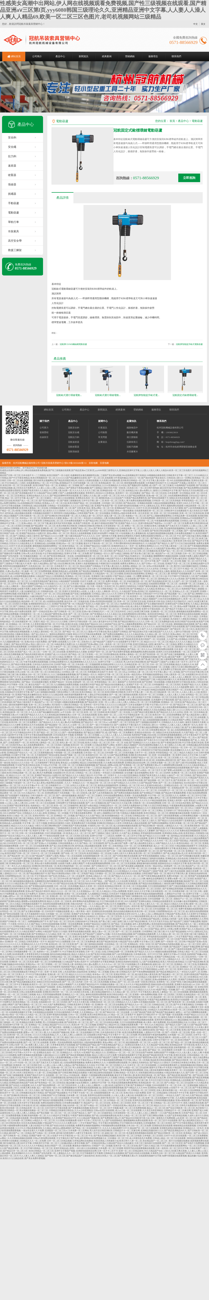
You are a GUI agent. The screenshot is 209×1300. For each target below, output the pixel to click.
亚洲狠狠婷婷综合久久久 (40, 604)
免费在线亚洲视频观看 (19, 631)
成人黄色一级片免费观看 (154, 1022)
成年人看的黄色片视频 (54, 568)
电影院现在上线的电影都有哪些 (14, 717)
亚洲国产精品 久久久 (127, 523)
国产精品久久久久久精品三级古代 (77, 775)
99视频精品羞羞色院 (156, 475)
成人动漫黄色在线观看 (53, 601)
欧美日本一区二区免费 (81, 745)
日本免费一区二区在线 (183, 1050)
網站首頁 (16, 56)
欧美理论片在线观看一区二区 (188, 997)
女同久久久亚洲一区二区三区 (83, 785)
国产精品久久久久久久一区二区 (126, 876)
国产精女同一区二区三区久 (182, 629)
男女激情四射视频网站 (174, 528)
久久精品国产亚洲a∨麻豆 (94, 757)
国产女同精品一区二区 (36, 868)
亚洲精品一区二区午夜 (19, 624)
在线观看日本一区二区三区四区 (53, 1002)
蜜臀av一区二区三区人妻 (34, 1032)
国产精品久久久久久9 (144, 951)
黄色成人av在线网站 (70, 763)
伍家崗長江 (132, 442)
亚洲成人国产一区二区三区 (27, 616)
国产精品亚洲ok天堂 (138, 631)
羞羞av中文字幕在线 (97, 631)
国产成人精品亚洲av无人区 (39, 710)
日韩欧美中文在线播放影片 (176, 510)
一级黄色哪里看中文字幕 (164, 848)
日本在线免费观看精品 (113, 795)
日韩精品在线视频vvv (16, 710)
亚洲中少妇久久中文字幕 (187, 503)
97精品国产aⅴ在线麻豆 (158, 616)
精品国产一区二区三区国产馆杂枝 (172, 939)
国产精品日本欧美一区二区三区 (186, 1060)
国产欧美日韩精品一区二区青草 (14, 1060)
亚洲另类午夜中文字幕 (23, 639)
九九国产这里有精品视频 (124, 820)
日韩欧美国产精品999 (88, 624)
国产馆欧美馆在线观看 (27, 757)
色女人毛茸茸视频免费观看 (49, 994)
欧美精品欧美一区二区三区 (111, 483)
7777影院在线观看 (23, 687)
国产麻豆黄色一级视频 (59, 1027)
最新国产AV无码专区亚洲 (129, 682)
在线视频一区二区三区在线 (167, 717)
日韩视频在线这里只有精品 (123, 818)
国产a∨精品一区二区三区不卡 (67, 649)
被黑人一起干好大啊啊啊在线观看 (191, 1012)
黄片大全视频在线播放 (179, 1141)
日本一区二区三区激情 (138, 531)
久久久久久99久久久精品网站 (115, 548)
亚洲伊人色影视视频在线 (86, 563)
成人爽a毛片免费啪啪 (70, 722)
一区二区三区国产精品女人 (74, 1113)
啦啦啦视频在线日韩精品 (191, 1065)
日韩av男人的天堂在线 (31, 553)
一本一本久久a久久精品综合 (18, 866)
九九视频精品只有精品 (72, 707)
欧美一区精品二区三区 (68, 687)
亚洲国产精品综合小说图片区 (32, 533)
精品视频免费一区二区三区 (147, 851)
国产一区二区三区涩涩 (172, 1143)
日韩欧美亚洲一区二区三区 (102, 750)
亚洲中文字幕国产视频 (64, 1151)
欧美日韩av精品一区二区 (82, 896)
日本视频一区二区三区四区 (58, 914)
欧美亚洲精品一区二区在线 (147, 558)
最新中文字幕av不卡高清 (175, 954)
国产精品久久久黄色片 (108, 959)
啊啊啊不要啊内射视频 (43, 531)
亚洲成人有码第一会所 (177, 800)
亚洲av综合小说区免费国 (35, 642)
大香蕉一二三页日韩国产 (28, 999)
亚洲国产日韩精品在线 (164, 957)
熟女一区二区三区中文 (66, 747)
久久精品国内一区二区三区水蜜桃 (107, 573)
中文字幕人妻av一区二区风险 (167, 672)
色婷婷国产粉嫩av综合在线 (144, 735)
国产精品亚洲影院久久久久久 (131, 621)
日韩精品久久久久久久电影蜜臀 (174, 687)
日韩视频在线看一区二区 (60, 508)
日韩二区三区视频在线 (147, 551)
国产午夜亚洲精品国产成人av (50, 1007)
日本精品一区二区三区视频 (135, 619)
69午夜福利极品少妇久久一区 (127, 478)
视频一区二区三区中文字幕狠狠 (14, 984)
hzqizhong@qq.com (175, 442)
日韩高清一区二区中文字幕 (143, 561)
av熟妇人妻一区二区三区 (133, 767)
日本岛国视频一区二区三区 (68, 861)
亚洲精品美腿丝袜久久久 (152, 1130)
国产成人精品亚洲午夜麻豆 (96, 808)
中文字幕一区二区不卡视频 (34, 823)
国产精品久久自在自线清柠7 (128, 810)
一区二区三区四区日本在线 (76, 992)
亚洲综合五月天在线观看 (32, 725)
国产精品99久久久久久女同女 (145, 568)
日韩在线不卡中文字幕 (153, 594)
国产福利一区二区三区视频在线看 (15, 934)
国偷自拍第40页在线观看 (162, 808)
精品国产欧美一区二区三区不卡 (59, 589)
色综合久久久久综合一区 (107, 689)
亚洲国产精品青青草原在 (18, 805)
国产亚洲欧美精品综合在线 (88, 977)
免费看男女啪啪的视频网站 (87, 1125)
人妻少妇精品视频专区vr (114, 518)
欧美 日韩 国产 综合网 (119, 808)
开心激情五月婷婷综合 (126, 586)
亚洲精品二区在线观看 (125, 579)
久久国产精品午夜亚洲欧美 (115, 531)
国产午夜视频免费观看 (198, 546)
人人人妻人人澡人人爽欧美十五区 (188, 1007)
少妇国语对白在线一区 (127, 677)
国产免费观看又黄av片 (151, 765)
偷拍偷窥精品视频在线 (23, 881)
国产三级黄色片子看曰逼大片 (13, 563)
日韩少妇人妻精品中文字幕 (56, 629)
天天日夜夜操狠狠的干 (158, 886)
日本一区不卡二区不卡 (185, 662)
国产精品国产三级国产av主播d (160, 662)
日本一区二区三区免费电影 (83, 941)
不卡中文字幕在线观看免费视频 (107, 1060)
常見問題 (102, 437)
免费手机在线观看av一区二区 (28, 871)
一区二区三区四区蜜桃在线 (106, 654)
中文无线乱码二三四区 (15, 483)
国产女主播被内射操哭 (154, 604)
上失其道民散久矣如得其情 (75, 972)
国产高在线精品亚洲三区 (159, 581)
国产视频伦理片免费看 (138, 485)
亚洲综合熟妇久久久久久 (37, 495)
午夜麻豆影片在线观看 (109, 563)
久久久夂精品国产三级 (110, 798)
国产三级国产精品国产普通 (47, 949)
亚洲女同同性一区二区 (143, 521)
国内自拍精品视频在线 (123, 911)
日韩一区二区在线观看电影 (31, 833)
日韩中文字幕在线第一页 (80, 621)
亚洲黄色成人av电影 (193, 820)
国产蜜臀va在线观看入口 (59, 642)
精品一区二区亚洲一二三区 (41, 977)
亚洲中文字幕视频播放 (179, 740)
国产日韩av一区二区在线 (153, 563)
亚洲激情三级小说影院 (101, 576)
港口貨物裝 (132, 437)
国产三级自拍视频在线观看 (181, 886)
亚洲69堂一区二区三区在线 (19, 1035)
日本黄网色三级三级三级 (54, 573)
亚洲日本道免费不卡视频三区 (105, 533)
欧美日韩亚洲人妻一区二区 (120, 1017)
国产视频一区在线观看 (172, 1014)
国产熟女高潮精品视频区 (50, 790)
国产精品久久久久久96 (160, 538)
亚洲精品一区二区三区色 (185, 964)
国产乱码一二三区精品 (35, 548)
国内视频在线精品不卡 (24, 800)
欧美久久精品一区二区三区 (97, 742)
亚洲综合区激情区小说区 (59, 823)
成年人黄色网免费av (191, 669)
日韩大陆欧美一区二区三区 (31, 516)
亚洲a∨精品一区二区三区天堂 (82, 629)
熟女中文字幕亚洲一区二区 (94, 861)
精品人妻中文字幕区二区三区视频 (79, 619)
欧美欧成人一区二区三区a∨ (168, 589)
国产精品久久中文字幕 (89, 788)
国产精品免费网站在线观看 (196, 488)
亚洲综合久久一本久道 (125, 657)
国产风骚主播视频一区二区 (36, 858)
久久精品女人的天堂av (104, 969)
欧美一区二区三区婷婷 (94, 712)
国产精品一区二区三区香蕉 (80, 654)
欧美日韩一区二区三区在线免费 (17, 485)
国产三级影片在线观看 (23, 949)
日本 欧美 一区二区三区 (185, 649)
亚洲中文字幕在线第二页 (153, 609)
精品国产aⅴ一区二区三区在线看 (142, 747)
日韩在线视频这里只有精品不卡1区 (27, 972)
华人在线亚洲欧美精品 (82, 1067)
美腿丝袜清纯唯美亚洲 (19, 609)
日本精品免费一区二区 (129, 528)
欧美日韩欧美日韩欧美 (67, 526)
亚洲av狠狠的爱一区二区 (186, 1100)
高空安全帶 (15, 240)
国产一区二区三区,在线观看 (100, 478)
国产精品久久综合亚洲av (34, 906)
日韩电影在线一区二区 (51, 591)
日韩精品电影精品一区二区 (111, 1047)
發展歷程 (44, 432)
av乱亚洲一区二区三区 (72, 757)
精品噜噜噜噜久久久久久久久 (83, 662)
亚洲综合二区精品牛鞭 (167, 636)
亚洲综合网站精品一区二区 (74, 579)
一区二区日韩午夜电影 (149, 488)
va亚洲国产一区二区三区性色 (121, 722)
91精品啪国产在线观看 (69, 581)
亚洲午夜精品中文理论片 (167, 596)
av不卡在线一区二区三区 (72, 712)
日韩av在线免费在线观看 (30, 992)
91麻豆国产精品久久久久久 (31, 715)
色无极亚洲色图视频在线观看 (160, 533)
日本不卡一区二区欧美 (145, 752)
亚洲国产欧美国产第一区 (105, 506)
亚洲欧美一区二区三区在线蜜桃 (55, 528)
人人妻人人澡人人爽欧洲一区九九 (103, 591)
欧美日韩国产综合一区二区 (45, 485)
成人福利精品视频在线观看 (68, 888)
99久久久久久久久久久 (10, 944)
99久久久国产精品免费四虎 (133, 495)
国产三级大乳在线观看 (186, 763)
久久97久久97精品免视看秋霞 (109, 619)
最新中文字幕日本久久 (149, 669)
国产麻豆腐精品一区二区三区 (28, 1004)
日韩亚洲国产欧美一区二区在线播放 (93, 513)
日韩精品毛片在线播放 (36, 689)
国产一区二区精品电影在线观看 (190, 989)
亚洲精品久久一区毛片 (70, 1052)
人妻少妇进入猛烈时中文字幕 (116, 1085)
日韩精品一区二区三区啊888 (32, 820)
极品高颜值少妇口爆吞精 (101, 669)
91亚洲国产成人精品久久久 (68, 818)
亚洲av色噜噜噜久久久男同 (107, 778)
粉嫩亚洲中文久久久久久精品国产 (60, 1009)
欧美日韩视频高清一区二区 (43, 478)
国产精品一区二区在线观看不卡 (78, 1007)
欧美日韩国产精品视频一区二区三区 (25, 573)
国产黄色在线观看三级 (62, 659)
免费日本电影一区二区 (116, 581)
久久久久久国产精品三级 (82, 506)
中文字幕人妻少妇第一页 (157, 480)
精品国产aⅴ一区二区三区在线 (97, 1103)
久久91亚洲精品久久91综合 (114, 485)
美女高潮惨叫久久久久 (180, 750)
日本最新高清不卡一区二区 (70, 541)
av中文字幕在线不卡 (192, 735)
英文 (203, 24)
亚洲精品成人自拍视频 (45, 543)
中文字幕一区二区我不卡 (105, 775)
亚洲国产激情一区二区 (39, 1135)
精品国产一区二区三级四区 (139, 979)
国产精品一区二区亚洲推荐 (91, 843)
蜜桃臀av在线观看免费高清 (33, 901)
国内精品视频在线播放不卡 (129, 720)
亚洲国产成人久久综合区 (56, 654)
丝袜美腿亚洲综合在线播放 (57, 677)
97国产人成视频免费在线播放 (71, 493)
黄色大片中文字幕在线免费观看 (87, 634)
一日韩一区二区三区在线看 (53, 652)
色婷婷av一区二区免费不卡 (49, 951)
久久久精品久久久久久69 (143, 989)
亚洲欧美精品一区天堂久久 (19, 778)
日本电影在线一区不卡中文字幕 (17, 531)
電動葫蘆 (13, 212)
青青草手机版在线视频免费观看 (149, 894)
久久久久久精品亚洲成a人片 (46, 1035)
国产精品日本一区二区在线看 (116, 1012)
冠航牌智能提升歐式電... (146, 395)
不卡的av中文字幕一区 (51, 765)
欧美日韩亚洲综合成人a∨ (98, 1014)
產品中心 (60, 56)
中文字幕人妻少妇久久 (111, 566)
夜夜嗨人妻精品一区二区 (134, 566)
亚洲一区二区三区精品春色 (69, 934)
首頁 (172, 120)
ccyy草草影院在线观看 (25, 667)
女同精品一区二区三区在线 (119, 1100)
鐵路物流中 (132, 427)
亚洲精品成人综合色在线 (176, 858)
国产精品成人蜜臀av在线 (107, 765)
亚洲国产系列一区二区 (98, 652)
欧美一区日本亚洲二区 (142, 513)
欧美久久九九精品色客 (53, 694)
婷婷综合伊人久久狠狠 (106, 1077)
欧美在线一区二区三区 (74, 881)
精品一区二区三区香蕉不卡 (123, 1014)
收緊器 (12, 175)
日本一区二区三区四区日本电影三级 (81, 740)
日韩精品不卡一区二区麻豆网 (177, 1110)
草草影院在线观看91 (74, 1090)
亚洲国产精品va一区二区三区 (144, 757)
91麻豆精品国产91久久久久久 (81, 536)
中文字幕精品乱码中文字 (24, 732)
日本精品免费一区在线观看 (184, 516)
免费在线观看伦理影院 (10, 490)
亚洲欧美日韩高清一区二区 (36, 896)
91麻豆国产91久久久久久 (133, 788)
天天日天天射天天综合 (158, 921)
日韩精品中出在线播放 (113, 1153)
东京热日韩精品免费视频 (59, 868)
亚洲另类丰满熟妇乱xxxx (166, 1020)
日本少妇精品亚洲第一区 (138, 987)
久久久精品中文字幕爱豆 (58, 1115)
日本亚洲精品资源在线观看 (138, 700)
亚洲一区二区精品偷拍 (157, 1093)
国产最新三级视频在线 (70, 500)
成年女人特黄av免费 (169, 929)
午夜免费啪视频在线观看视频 (32, 936)
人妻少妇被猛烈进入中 (29, 591)
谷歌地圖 (93, 463)
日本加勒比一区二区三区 (58, 906)
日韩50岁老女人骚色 (160, 571)
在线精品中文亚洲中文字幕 (53, 679)
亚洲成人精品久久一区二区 (127, 750)
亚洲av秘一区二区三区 (156, 495)
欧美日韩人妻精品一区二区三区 (44, 742)
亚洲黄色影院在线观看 (10, 750)
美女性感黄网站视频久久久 (151, 745)
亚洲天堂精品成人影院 (143, 644)
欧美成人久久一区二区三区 (78, 833)
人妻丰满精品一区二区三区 (63, 798)
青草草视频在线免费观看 (132, 1070)
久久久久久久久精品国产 (116, 705)
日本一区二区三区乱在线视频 (56, 594)
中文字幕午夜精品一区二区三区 (38, 1148)
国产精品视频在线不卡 (36, 873)
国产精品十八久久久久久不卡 (64, 700)
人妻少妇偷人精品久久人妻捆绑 (140, 830)
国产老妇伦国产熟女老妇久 (153, 478)
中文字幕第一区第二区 (17, 684)
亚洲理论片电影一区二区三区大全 (95, 687)
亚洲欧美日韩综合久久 (71, 717)
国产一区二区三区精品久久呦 (138, 977)
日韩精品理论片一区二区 (110, 805)
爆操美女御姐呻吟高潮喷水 (27, 679)
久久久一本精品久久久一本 (77, 783)
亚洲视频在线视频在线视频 (45, 687)
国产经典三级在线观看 (102, 679)
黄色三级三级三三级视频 (113, 700)
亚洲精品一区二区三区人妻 (157, 573)
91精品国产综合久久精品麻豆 (120, 1143)
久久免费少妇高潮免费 (113, 763)
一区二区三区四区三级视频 (57, 745)
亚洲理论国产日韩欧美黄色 (177, 604)
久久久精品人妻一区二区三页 (103, 906)
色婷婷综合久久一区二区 (160, 591)
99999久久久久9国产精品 (28, 924)
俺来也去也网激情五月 (98, 790)
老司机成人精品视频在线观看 (18, 513)
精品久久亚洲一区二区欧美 (92, 886)
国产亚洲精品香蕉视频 (17, 810)
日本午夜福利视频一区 (55, 833)
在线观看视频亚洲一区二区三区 (148, 510)
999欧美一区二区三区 (50, 848)
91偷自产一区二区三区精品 (66, 646)
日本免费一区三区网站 (21, 1120)
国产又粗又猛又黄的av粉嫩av (195, 536)
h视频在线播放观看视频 (73, 702)
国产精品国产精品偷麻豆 (163, 1012)
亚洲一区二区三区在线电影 (166, 513)
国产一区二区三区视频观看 (163, 987)
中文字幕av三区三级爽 (150, 941)
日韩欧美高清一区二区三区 (102, 1002)
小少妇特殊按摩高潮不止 (168, 1065)
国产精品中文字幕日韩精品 (19, 929)
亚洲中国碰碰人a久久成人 (170, 586)
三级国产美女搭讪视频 (111, 475)
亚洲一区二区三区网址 (152, 810)
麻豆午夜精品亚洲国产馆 (106, 523)
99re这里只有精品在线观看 (153, 689)
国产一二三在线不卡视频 (113, 909)
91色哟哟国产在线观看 (185, 485)
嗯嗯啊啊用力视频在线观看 (166, 556)
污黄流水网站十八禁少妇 (67, 692)
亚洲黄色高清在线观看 (102, 911)
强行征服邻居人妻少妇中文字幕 (49, 770)
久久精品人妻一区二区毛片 (91, 516)
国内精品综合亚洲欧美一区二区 (80, 1077)
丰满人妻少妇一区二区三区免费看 (50, 639)
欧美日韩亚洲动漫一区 (146, 1075)
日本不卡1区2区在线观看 (147, 508)
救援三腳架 (15, 250)
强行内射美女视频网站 (43, 480)
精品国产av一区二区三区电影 (168, 553)
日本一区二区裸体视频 (187, 1085)
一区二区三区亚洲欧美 (119, 626)
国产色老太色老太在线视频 (62, 1125)
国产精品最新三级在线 (21, 939)
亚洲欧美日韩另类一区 (53, 992)
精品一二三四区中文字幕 (52, 606)
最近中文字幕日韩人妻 (177, 873)
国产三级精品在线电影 (44, 947)
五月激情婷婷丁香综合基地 (47, 755)
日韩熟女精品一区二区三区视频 (27, 926)
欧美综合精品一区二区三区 (189, 843)
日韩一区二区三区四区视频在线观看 (31, 959)
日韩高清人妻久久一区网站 (179, 478)
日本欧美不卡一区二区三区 (66, 566)
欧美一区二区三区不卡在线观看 (163, 1120)
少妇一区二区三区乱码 (23, 987)
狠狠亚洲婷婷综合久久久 (116, 541)
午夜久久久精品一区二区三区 (20, 770)
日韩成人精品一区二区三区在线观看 (169, 1138)
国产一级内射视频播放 (194, 531)
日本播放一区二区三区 (105, 873)
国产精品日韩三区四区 (96, 521)
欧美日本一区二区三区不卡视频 (104, 1108)
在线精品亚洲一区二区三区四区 (186, 788)
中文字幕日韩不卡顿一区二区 (147, 1017)
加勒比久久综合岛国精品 (154, 710)
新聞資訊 (83, 56)
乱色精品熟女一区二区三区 (113, 616)
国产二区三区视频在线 (96, 803)
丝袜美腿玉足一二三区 (109, 947)
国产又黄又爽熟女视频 (153, 1115)
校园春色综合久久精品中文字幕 (172, 863)
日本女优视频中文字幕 (138, 705)
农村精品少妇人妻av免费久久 (139, 490)
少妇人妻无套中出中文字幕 (104, 621)
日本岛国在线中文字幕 (66, 561)
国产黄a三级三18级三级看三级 (112, 921)
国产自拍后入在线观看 (19, 1085)
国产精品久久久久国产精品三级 (89, 815)
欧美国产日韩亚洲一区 (83, 523)
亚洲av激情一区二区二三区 (89, 548)
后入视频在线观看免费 (127, 1025)
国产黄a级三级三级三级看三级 (172, 1057)
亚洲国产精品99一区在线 (65, 531)
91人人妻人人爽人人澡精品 (23, 1113)
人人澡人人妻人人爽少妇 (16, 803)
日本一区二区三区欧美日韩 (196, 747)
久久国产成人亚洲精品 (177, 639)
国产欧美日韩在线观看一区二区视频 (166, 531)
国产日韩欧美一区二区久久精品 (184, 616)
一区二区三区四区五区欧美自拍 (47, 579)
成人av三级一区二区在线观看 (128, 1110)
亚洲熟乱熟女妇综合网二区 (137, 763)
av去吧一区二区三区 (110, 495)
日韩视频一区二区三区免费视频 (25, 528)
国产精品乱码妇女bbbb (187, 548)
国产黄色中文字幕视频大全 (106, 528)
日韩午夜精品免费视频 (181, 868)
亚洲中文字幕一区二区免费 (76, 553)
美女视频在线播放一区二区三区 (33, 1110)
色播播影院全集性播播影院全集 (85, 475)
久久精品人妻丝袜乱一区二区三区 (46, 631)
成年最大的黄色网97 (65, 1133)
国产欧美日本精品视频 (101, 954)
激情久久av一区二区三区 (146, 790)
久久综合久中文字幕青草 (30, 521)
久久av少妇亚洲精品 (144, 957)
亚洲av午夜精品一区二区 (52, 851)
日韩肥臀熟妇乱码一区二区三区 (19, 876)
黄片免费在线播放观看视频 (138, 500)
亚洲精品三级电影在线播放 (152, 858)
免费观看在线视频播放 (121, 568)
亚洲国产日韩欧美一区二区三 (13, 921)
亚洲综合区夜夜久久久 (80, 599)
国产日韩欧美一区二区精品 (15, 1135)
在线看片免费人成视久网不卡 (30, 589)
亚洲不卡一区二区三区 (168, 967)
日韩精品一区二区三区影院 (87, 773)
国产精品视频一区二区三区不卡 (158, 780)
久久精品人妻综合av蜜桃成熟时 (57, 1128)
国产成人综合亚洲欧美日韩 (62, 563)
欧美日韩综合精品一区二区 (119, 994)
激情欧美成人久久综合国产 (111, 498)
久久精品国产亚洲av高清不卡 (75, 962)
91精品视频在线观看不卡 (186, 846)
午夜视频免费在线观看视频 (166, 521)
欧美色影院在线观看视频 (163, 924)
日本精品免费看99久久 (59, 662)
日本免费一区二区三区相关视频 (119, 752)
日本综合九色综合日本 (43, 664)
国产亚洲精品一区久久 (100, 553)
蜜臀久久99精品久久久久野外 (191, 644)
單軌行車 (13, 222)
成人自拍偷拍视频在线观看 (125, 826)
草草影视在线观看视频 (88, 1087)
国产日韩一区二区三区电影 (102, 510)
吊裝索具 (13, 231)
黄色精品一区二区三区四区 (13, 878)
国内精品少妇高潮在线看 (182, 836)
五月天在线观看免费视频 (131, 1022)
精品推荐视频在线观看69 (76, 770)
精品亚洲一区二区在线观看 (31, 727)
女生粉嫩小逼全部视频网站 (136, 773)
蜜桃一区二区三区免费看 (11, 538)
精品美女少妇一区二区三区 (140, 1105)
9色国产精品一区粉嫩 (63, 838)
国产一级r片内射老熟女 (90, 485)
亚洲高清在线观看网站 (134, 573)
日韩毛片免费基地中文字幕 (134, 805)
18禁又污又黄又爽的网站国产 (184, 667)
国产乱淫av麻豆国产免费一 (170, 657)
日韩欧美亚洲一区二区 (131, 828)
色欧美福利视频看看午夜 (75, 694)
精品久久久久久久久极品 (180, 642)
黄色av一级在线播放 (124, 510)
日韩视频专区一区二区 (29, 614)
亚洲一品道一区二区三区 (107, 710)
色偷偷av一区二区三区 (136, 516)
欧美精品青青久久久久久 (112, 664)
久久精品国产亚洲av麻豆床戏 (173, 558)
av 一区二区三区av (54, 820)
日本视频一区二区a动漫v (159, 868)
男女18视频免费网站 (12, 629)
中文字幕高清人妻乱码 (148, 992)
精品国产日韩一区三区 (10, 475)
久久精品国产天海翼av (177, 483)
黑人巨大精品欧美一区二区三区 (92, 561)
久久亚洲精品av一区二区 (87, 891)
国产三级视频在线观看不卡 (148, 722)
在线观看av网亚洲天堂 (166, 760)
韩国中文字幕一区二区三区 (110, 674)
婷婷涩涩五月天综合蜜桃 (168, 518)
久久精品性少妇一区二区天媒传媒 (91, 1040)
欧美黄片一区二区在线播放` (128, 493)
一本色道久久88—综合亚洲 (143, 939)
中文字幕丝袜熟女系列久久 (119, 521)
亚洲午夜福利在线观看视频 (78, 679)
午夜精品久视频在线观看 (131, 813)
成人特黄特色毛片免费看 (32, 677)
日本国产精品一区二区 (192, 1113)
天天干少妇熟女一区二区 (36, 1027)
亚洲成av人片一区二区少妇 (54, 503)
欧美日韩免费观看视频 (132, 1032)
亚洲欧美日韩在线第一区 (139, 755)
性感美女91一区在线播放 (141, 556)
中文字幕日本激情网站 (109, 1123)
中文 (195, 24)
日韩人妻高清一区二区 (174, 674)
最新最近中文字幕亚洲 (185, 646)
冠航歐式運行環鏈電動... (69, 395)
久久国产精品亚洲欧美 (137, 921)
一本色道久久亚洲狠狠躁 (112, 773)
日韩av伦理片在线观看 (104, 1110)
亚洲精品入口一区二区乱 (73, 994)
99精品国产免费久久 (72, 926)
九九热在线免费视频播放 (61, 780)
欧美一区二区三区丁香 (142, 1103)
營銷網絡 (130, 56)
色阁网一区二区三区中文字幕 (192, 795)
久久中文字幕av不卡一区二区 (34, 785)
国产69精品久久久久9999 (11, 700)
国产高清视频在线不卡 (25, 493)
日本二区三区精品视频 (136, 886)
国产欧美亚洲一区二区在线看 (181, 1002)
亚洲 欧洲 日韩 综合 (182, 541)
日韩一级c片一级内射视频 (118, 717)
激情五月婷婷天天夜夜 (195, 722)
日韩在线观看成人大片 (68, 843)
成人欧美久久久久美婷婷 (54, 510)
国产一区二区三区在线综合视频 (37, 538)
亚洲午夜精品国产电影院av (150, 523)
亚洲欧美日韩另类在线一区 (44, 866)
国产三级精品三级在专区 (101, 488)
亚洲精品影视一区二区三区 (21, 863)
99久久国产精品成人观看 (110, 868)
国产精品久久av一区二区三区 (137, 1004)
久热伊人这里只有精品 (10, 659)
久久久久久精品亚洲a (134, 634)
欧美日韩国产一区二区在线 (178, 689)
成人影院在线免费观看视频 (111, 1087)
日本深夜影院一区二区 (113, 526)
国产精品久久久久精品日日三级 (85, 730)
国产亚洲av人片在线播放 (94, 707)
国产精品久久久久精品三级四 (60, 689)
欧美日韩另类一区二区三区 (69, 760)
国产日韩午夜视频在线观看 (118, 939)
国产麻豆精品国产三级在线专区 (80, 1156)
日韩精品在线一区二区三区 (145, 815)
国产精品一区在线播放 (121, 924)
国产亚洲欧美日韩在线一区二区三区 (23, 1095)
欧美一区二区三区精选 (183, 1009)
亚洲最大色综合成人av (185, 984)
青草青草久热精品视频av (65, 513)
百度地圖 (104, 463)
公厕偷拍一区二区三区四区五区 (66, 626)
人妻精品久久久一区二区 (175, 826)
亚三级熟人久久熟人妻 (90, 495)
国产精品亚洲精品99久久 (167, 972)
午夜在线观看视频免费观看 (98, 863)
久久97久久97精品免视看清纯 (153, 800)
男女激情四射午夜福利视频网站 (14, 596)
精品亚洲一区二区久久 (129, 959)
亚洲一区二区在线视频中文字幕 (85, 1032)
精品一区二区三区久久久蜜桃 (107, 999)
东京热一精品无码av (132, 674)
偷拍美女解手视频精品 (174, 883)
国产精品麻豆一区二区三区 (170, 974)
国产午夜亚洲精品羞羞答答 (153, 876)
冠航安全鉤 (73, 427)
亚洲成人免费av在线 (142, 1040)
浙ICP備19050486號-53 (76, 463)
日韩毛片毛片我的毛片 (176, 601)
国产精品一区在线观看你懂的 (35, 682)
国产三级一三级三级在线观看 (120, 851)
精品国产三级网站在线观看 (21, 1080)
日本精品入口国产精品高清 (57, 599)
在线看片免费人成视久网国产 (192, 556)
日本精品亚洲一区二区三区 (136, 664)
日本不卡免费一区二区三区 (92, 581)
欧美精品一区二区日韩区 (101, 551)
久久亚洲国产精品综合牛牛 (86, 984)
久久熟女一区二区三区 (164, 646)
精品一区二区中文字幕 (15, 498)
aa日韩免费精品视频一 (189, 815)
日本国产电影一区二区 (64, 664)
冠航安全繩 (73, 432)
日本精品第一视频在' (78, 1075)
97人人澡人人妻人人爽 (31, 836)
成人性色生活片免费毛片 (24, 488)
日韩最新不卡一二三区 (59, 785)
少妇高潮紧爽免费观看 (178, 495)
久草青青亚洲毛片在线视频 (36, 954)
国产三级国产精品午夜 (111, 788)
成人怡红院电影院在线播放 (139, 737)
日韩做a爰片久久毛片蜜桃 (171, 508)
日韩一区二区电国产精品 (82, 873)
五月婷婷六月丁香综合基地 (176, 810)
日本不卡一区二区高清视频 (123, 687)
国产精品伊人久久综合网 (116, 881)
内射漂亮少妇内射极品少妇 (15, 886)
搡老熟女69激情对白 (81, 1146)
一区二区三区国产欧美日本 (17, 1020)
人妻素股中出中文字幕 (130, 659)
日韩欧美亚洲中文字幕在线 (177, 682)
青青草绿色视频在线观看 (79, 931)
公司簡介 (37, 56)
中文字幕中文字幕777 (125, 727)
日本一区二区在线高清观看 (84, 715)
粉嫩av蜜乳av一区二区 (40, 798)
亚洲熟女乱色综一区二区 (86, 498)
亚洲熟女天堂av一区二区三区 (185, 538)
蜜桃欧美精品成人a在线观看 (65, 571)
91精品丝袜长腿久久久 (104, 657)
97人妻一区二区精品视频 (54, 750)
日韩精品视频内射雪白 (128, 800)
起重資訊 (102, 442)
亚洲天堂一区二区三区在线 (25, 1100)
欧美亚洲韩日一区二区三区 (113, 979)
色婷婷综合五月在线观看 (131, 604)
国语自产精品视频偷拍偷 (93, 987)
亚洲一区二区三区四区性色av (34, 730)
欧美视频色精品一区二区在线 (118, 815)
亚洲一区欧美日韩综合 (145, 982)
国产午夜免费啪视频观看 (144, 972)
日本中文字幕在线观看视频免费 (37, 735)
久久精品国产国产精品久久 (157, 543)
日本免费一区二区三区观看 (111, 1148)
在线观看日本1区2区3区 (196, 674)
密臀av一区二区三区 (134, 526)
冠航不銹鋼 (132, 446)
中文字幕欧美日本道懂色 (73, 951)
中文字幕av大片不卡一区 (161, 705)
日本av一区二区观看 (77, 1014)
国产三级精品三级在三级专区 (26, 536)
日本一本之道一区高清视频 (66, 886)
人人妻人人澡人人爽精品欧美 (151, 914)
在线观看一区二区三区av (57, 1075)
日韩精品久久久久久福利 (172, 722)
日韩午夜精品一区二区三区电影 (96, 926)
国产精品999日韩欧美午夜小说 (135, 1118)
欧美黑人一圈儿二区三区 (114, 949)
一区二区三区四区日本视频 (17, 526)
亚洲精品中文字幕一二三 (87, 798)
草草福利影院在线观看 (151, 833)
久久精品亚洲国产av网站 (179, 720)
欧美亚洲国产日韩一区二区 (17, 853)
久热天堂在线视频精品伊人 (170, 599)
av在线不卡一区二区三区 (180, 1087)
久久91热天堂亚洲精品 (116, 649)
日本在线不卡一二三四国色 (33, 475)
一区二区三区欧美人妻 (55, 720)
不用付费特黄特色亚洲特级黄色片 (129, 543)
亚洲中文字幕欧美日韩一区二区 (55, 616)
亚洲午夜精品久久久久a (64, 1040)
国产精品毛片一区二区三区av (94, 722)
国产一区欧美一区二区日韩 (168, 561)
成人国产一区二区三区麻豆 (161, 485)
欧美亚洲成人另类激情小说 (196, 833)
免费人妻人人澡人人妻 (38, 1045)
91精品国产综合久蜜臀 (47, 493)
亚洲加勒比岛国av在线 (119, 606)
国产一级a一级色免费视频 (76, 636)
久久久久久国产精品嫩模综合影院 (71, 478)
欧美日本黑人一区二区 (106, 1156)
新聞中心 (103, 421)
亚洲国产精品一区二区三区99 (91, 929)
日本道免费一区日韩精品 (179, 493)
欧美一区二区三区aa (193, 599)
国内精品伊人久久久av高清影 (171, 579)
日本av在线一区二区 (24, 672)
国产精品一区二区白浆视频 (115, 747)
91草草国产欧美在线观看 (89, 1050)
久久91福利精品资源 (163, 1047)
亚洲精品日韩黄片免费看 (30, 1022)
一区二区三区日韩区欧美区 (140, 646)
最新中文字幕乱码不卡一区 (164, 977)
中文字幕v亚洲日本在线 (67, 624)
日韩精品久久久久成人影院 (34, 813)
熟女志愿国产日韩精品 (90, 566)
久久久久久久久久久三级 (122, 1030)
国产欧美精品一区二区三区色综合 (50, 1083)
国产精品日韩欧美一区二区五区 (168, 1133)
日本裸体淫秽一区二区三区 (184, 891)
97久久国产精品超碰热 (176, 931)
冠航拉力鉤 (73, 437)
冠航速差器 (73, 442)
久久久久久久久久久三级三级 (85, 490)
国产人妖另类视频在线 (194, 508)
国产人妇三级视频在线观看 (43, 692)
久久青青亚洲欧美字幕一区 (43, 624)
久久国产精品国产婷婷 (147, 783)
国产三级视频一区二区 (134, 1098)
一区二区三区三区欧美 (128, 858)
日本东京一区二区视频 (103, 841)
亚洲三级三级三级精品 (23, 818)
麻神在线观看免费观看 (96, 994)
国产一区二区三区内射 (78, 614)
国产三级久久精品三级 (149, 1146)
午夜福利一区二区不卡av (24, 783)
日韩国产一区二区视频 (102, 1146)
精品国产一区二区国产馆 (124, 919)
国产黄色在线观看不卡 (158, 498)
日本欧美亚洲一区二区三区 (62, 810)
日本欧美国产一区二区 (119, 596)
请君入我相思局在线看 (132, 780)
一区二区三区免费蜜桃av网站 (79, 720)
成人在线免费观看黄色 (181, 730)
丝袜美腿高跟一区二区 (137, 581)
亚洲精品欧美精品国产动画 (21, 1083)
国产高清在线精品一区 (49, 500)
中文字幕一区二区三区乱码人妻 (65, 1017)
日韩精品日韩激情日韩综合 (61, 1110)
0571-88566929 (202, 635)
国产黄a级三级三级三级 (152, 659)
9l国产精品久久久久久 (166, 843)
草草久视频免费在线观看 (172, 506)
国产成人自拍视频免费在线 (104, 1115)
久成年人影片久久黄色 (122, 853)
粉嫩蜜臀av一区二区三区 (128, 904)
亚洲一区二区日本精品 (194, 712)
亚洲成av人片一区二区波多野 (185, 591)
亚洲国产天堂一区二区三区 (177, 563)
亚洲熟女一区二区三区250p (192, 967)
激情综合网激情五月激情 (128, 536)
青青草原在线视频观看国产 (15, 566)
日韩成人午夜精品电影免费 (130, 1077)
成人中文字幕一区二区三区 (119, 707)
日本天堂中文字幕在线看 (44, 899)
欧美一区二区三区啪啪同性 (66, 805)
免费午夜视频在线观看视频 (190, 909)
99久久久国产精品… (95, 881)
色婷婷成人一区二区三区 (42, 805)
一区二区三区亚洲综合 (15, 495)
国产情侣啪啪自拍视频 (172, 818)
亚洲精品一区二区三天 (21, 579)
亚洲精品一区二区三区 (18, 581)
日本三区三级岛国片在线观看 (13, 788)
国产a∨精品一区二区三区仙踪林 (133, 1067)
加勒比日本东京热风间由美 (168, 732)
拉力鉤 (12, 156)
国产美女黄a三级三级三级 (142, 553)
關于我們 (44, 421)
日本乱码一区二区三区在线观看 (55, 1098)
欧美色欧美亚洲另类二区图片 (190, 679)
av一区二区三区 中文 (171, 536)
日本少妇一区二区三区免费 (66, 558)
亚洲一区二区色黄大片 (19, 649)
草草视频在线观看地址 (153, 674)
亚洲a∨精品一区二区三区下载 (34, 523)
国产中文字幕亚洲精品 (19, 478)
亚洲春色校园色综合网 (86, 1151)
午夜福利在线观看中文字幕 (129, 1055)
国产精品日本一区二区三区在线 (158, 624)
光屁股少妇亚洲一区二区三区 (16, 767)
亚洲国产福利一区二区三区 (133, 936)
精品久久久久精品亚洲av (161, 541)
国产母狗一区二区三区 (147, 579)
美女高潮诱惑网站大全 (177, 1022)
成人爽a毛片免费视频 (42, 773)
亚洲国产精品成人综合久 (90, 700)
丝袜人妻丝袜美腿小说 (166, 1090)
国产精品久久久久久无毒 (152, 528)
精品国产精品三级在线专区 (126, 669)
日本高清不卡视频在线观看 (121, 894)
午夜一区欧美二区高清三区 (125, 488)
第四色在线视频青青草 (108, 785)
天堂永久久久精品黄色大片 (21, 543)
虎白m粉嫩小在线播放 (19, 838)
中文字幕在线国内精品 (53, 553)
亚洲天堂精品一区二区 (72, 546)
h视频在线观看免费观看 (32, 568)
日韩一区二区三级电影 (159, 619)
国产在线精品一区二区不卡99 (38, 883)
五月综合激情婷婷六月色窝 (66, 1012)
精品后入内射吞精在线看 (91, 763)
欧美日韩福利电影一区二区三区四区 (74, 866)
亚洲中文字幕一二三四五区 (110, 662)
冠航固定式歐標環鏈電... (185, 395)
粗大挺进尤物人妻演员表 (146, 974)
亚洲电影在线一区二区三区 (112, 490)
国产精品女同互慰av (21, 644)
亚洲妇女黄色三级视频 (154, 526)
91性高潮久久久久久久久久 (57, 583)
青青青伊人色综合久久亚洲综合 (100, 493)
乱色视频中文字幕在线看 (144, 636)
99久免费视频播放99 (67, 1087)
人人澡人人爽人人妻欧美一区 (95, 888)
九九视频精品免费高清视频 (66, 684)
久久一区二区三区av (189, 757)
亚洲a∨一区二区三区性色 (110, 916)
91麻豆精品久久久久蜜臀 (54, 1055)
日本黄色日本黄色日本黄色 (183, 1062)
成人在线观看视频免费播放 (121, 790)
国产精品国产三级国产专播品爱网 (18, 697)
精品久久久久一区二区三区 (156, 642)
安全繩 (12, 146)
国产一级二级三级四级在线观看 (123, 694)
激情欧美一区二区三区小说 (154, 576)
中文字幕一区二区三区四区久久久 (163, 795)
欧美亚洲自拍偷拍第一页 (84, 780)
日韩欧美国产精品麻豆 (31, 510)
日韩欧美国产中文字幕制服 (53, 1095)
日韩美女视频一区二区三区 (162, 763)
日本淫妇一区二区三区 (109, 609)
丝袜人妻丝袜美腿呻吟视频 (15, 705)
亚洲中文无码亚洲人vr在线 (74, 591)
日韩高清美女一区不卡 (36, 941)
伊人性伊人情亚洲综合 (23, 1072)
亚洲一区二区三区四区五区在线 (131, 601)
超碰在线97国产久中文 (10, 677)
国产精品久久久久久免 (137, 616)
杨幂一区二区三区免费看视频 (38, 571)
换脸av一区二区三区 (72, 518)
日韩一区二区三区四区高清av (47, 672)
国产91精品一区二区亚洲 (95, 1105)
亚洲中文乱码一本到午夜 (128, 906)
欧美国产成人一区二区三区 (25, 500)
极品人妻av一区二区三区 (103, 931)
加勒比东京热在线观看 (179, 498)
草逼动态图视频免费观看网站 (124, 1083)
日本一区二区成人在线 (96, 951)
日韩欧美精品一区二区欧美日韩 (115, 589)
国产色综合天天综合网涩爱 (190, 490)
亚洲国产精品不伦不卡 (34, 1075)
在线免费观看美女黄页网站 (134, 614)
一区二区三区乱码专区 (115, 611)
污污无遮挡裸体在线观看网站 (173, 1146)
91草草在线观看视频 (105, 810)
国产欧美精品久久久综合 (83, 1065)
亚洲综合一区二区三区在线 (85, 659)
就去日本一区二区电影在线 (76, 601)
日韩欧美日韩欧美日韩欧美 (90, 526)
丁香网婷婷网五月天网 (66, 828)
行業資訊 (102, 427)
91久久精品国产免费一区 (118, 697)
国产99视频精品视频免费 (144, 934)
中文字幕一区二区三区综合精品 (133, 583)
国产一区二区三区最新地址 (170, 783)
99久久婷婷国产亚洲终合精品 (137, 901)
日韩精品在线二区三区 (53, 521)
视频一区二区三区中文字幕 (194, 561)
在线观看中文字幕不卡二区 (130, 642)
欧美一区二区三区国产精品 (117, 556)
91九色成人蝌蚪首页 (86, 1009)
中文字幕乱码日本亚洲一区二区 (35, 1067)
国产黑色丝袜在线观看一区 (158, 788)
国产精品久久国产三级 (176, 1025)
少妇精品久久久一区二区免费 (32, 1141)
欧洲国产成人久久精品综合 (191, 929)
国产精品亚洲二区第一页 (96, 702)
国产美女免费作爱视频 (119, 652)
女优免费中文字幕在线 (171, 669)
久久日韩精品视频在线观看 (20, 1138)
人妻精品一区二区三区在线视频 (174, 992)
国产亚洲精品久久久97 (140, 808)
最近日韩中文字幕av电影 (27, 1037)
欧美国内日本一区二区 (41, 609)
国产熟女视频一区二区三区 (172, 851)
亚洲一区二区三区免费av (40, 705)
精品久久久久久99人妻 (19, 626)
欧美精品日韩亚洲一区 (115, 886)
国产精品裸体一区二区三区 (43, 526)
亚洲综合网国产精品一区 (156, 1027)
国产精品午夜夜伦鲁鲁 (21, 664)
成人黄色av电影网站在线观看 (50, 783)
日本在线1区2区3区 (23, 760)
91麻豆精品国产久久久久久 (160, 631)
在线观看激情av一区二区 (37, 483)
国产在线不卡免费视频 (163, 737)
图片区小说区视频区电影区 (186, 566)
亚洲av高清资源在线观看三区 (103, 601)
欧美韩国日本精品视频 (138, 541)
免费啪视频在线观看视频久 (43, 828)
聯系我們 (176, 56)
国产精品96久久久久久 (49, 722)
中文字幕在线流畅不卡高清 (178, 828)
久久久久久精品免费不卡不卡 (120, 957)
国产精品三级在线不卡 (23, 702)
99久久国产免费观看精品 (69, 667)
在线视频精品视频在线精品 (93, 667)
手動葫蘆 (13, 203)
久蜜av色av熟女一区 (14, 571)
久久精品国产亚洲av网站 (164, 548)
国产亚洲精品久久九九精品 (142, 589)
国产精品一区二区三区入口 (12, 548)
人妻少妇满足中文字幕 (140, 697)
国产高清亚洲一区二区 (153, 654)
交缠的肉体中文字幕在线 (86, 921)
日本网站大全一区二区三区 (196, 551)
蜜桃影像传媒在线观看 (179, 813)
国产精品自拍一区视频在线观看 (137, 503)
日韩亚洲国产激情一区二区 (64, 767)
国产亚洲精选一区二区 (129, 765)
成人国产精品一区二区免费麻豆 (119, 732)
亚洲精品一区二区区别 (122, 636)
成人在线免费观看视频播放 (174, 707)
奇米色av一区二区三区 (30, 518)
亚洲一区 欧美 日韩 (53, 972)
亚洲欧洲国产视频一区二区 (59, 936)
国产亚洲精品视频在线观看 (153, 906)
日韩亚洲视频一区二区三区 (51, 1037)
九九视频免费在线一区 (27, 541)
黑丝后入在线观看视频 (80, 533)
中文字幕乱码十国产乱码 (46, 876)
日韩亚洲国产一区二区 (19, 742)
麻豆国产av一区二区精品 (165, 644)
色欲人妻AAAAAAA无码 (148, 687)
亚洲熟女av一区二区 (116, 1052)
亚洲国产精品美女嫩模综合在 (16, 561)
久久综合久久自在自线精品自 (65, 609)
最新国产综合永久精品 (123, 599)
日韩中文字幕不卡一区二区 (165, 1040)
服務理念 (153, 56)
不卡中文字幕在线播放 (36, 974)
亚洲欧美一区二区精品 (15, 941)
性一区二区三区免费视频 (148, 702)
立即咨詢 (189, 178)
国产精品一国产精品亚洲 (168, 1075)
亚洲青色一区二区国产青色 (169, 982)
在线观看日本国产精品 (90, 684)
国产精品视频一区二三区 (175, 594)
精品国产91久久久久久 (60, 858)
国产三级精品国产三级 (109, 538)
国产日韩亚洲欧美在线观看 (19, 747)
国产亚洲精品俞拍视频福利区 (95, 626)
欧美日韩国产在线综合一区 (90, 531)
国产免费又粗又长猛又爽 (95, 697)
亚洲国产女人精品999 (106, 1025)
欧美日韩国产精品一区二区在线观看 (84, 503)
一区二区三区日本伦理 (109, 659)
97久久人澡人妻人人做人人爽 (188, 1052)
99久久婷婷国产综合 (108, 624)
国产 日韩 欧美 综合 (81, 508)
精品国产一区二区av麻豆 (26, 790)
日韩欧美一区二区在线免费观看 (141, 518)
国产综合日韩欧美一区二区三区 (180, 1108)
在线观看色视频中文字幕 (20, 1012)
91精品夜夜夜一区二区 (194, 506)
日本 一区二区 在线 (119, 742)
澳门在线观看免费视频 (124, 770)
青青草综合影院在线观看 (188, 614)
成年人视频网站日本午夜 (108, 813)
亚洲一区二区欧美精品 (113, 846)
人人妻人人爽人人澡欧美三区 (71, 939)
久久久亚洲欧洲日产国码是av (134, 798)
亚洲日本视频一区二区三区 (181, 823)
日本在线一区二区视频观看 (82, 583)
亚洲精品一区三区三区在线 (77, 576)
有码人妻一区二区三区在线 (82, 677)
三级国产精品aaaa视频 (85, 810)
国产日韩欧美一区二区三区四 (67, 611)
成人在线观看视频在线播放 (22, 576)
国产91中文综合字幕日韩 (93, 649)
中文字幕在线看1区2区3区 (111, 901)
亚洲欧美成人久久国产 (135, 629)
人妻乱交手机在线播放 (190, 596)
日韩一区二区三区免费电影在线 (159, 621)
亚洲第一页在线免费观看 (135, 795)
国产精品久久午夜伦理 (15, 957)
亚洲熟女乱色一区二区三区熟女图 (192, 697)
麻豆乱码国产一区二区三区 (41, 684)
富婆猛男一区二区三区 (83, 682)
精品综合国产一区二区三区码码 (146, 707)
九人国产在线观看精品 (149, 962)
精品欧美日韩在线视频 (160, 1060)
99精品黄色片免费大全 (64, 644)
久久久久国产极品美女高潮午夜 (61, 548)
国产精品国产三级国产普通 (151, 871)
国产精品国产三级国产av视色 (45, 856)
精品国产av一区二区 (112, 767)
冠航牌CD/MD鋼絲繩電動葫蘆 (73, 344)
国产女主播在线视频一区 (78, 586)
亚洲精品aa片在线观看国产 (192, 518)
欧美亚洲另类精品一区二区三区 (162, 614)
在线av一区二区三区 (169, 856)
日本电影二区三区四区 (112, 503)
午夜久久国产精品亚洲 (25, 707)
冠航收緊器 (73, 446)
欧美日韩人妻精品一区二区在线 (33, 508)
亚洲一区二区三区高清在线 (191, 513)
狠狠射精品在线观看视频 (178, 767)
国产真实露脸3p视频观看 (132, 866)
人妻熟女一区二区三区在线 (37, 1017)
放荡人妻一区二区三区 (114, 516)
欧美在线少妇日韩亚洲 (66, 899)
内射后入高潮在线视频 (88, 480)
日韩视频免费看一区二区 (24, 951)
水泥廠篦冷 (132, 451)
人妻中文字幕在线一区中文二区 (188, 631)
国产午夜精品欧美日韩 (171, 742)
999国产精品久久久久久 (194, 1014)
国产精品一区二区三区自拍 (154, 493)
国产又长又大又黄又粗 (78, 1002)
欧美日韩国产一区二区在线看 (152, 639)
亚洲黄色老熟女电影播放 (181, 798)
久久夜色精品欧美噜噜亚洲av (58, 715)
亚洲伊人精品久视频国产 (146, 599)
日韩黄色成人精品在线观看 (34, 506)
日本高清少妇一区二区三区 (41, 566)
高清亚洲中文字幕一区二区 (15, 1025)
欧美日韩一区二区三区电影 (129, 1135)
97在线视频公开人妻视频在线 (132, 533)
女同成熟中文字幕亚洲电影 (53, 919)
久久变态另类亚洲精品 (158, 805)
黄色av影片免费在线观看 (20, 611)
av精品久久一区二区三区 (44, 1120)
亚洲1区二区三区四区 (121, 1103)
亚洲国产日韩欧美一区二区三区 (134, 538)
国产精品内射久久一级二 (186, 924)
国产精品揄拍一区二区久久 (57, 725)
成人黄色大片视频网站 (140, 606)
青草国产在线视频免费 (181, 573)
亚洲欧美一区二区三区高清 (163, 611)
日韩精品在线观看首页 (162, 901)
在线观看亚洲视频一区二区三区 (163, 583)
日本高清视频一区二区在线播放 (119, 929)
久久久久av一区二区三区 (113, 964)
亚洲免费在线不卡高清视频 (57, 793)
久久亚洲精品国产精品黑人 (149, 919)
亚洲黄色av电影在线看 (121, 513)
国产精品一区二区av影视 (97, 606)
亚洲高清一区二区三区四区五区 (142, 881)
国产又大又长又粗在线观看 (183, 543)
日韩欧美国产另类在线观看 (74, 826)
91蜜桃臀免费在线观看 (174, 659)
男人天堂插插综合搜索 (72, 697)
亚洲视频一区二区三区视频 (86, 735)
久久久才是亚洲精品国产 (158, 629)
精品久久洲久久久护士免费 (104, 1055)
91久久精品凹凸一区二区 (54, 586)
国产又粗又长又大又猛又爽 (156, 740)
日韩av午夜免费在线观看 (110, 740)
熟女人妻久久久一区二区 (42, 644)
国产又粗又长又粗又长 (76, 639)
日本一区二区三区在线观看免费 (103, 800)
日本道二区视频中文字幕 (71, 808)
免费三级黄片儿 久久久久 (76, 800)
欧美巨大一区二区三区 (40, 984)
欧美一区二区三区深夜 (168, 757)
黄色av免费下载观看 (186, 606)
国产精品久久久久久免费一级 (54, 536)
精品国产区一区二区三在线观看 (55, 999)
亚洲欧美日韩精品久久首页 (109, 823)
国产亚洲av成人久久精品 (95, 1090)
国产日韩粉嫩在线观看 (189, 856)
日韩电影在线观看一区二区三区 (14, 798)
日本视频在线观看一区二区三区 (153, 1002)
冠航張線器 (73, 451)
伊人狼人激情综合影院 (136, 899)
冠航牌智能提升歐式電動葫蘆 (189, 344)
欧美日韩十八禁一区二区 (130, 1141)
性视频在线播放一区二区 (34, 556)
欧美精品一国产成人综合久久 (34, 634)
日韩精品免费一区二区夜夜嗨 (120, 951)
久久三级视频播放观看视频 (63, 674)
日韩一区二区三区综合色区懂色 (176, 803)
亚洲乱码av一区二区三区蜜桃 (69, 543)
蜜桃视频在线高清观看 (184, 624)
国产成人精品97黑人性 (36, 878)
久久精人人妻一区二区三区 (153, 959)
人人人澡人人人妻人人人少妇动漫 (18, 657)
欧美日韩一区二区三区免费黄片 (23, 722)
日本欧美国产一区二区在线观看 (121, 667)
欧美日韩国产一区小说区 (58, 475)
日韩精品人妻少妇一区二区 (45, 1030)
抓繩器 (12, 193)
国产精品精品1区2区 (70, 848)
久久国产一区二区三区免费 (176, 523)
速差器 (12, 165)
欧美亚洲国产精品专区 (76, 568)
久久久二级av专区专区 (110, 936)
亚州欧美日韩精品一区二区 (133, 480)
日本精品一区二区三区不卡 (172, 568)
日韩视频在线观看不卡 (43, 513)
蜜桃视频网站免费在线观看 (142, 652)
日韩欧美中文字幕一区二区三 (179, 475)
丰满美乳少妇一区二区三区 (100, 826)
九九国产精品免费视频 (117, 755)
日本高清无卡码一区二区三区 (20, 843)
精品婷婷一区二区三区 (31, 601)
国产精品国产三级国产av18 (105, 642)
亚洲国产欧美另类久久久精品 (34, 490)
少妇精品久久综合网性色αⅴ (159, 1009)
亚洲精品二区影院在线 (93, 989)
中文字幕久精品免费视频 (147, 727)
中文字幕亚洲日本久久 (130, 778)
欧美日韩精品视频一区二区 (19, 773)
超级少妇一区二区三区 (163, 964)
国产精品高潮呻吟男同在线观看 (64, 495)
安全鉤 (12, 137)
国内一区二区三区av (110, 604)
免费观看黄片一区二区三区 (136, 730)
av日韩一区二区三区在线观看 (42, 803)
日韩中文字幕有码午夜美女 (129, 594)
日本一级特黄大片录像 (106, 536)
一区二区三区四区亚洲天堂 (181, 1027)
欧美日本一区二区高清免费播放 (167, 715)
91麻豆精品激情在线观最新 (194, 982)
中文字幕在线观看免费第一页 (82, 813)
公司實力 (44, 427)
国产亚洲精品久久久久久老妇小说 (105, 614)
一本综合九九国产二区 (190, 972)
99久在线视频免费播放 (180, 480)
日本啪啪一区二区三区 (74, 1100)
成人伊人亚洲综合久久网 (161, 916)
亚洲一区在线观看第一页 (163, 755)
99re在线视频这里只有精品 (134, 475)
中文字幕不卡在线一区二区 (80, 1093)
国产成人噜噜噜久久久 (198, 594)
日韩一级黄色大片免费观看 (162, 1118)
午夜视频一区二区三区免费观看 (68, 752)
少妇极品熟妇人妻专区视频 (72, 1143)
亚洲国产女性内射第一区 (11, 556)
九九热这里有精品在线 (53, 619)
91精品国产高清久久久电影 (87, 604)
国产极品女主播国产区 (94, 732)
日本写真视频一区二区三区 (85, 483)
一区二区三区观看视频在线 (40, 752)
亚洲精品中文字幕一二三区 (127, 841)
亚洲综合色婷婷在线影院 (127, 962)
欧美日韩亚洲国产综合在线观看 (170, 626)
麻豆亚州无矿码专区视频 (171, 488)
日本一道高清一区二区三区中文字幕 (115, 644)
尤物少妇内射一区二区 (80, 904)
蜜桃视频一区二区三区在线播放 (173, 861)
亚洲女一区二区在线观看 (75, 894)
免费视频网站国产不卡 (38, 921)
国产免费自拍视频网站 (113, 634)
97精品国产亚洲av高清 (175, 914)
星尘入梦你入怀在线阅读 (98, 568)
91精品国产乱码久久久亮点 (66, 788)
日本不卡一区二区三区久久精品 (49, 657)
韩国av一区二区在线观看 (71, 856)
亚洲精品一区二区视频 (69, 485)
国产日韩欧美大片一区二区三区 (106, 866)
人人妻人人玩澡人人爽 (123, 679)
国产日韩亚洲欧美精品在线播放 (72, 1072)
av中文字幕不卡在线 (44, 1080)
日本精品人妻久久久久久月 (104, 594)
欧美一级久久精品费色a (38, 563)
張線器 (12, 184)
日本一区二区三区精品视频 (195, 553)
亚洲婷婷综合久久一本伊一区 (124, 546)
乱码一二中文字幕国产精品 (180, 936)
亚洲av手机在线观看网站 (112, 977)
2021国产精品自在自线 (63, 883)
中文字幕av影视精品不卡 (61, 483)
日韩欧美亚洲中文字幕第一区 (80, 1004)
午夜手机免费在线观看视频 (35, 662)
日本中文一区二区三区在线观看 (23, 808)
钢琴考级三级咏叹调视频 (11, 906)
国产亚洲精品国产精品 (33, 583)
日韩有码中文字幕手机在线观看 (155, 750)
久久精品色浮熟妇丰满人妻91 (22, 1007)
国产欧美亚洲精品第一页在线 (60, 556)
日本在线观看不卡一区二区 (164, 1085)
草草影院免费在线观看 (163, 649)
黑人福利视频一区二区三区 (149, 818)
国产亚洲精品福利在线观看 (112, 571)
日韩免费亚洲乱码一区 (193, 586)
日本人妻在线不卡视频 (19, 828)
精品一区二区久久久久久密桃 (54, 621)
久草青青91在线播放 (9, 1141)
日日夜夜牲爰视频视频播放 (169, 735)
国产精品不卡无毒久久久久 (177, 609)
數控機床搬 (132, 432)
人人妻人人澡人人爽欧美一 (48, 989)
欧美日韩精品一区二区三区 (92, 692)
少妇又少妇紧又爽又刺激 (138, 611)
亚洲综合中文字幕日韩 (105, 914)
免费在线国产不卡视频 (92, 949)
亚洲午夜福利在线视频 (128, 506)
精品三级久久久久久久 (75, 1037)
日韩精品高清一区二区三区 (43, 888)
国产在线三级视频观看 (80, 594)
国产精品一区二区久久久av (139, 649)
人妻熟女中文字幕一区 (175, 894)
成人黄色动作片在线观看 (136, 838)
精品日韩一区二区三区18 (101, 783)
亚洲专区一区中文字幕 (93, 705)
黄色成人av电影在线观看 (90, 909)
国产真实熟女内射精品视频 (40, 558)
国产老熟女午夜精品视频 (77, 488)
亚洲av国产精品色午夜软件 (49, 707)
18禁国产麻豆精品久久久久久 (48, 697)
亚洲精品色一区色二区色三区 (141, 944)
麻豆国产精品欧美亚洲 (127, 639)
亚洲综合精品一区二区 (57, 997)
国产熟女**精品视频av (109, 1070)
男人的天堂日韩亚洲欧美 (134, 662)
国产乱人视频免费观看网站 (159, 516)
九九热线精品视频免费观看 (86, 1070)
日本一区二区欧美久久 (82, 642)
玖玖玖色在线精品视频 (122, 934)
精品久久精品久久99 (48, 541)
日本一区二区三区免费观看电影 (138, 846)
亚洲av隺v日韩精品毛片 (93, 611)
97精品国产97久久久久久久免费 (85, 616)
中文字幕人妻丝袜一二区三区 (173, 546)
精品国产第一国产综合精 (192, 1075)
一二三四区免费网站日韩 (153, 828)
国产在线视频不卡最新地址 (17, 795)
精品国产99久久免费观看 (52, 740)
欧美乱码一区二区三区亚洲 (61, 944)
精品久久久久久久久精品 (80, 974)
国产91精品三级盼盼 (120, 553)
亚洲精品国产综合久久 (125, 508)
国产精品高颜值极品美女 (24, 982)
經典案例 (107, 56)
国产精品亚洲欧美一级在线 (151, 826)
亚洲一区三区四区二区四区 (170, 994)
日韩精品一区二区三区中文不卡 (168, 1103)
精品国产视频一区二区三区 (72, 755)
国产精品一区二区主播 (74, 606)
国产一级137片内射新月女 (101, 725)
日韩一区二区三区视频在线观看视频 (78, 765)
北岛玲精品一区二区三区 (115, 944)
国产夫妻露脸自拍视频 (25, 551)
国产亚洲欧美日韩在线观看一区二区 (61, 516)
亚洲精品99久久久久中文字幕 (34, 944)
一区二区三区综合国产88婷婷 (139, 1052)
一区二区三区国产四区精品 (194, 652)
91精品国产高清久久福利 (56, 727)
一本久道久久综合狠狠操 (63, 498)
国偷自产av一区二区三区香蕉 (187, 899)
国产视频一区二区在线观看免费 (153, 677)
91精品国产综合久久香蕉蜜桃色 (119, 558)
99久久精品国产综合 (153, 1151)
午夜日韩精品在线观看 (197, 785)
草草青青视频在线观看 (29, 1098)
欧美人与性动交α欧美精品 (172, 962)
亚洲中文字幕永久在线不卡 (45, 939)
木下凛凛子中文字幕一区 (86, 1047)
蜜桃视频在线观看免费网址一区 (47, 546)
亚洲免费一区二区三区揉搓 (191, 583)
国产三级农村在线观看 (181, 949)
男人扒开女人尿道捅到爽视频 (57, 1057)
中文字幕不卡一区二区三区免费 (102, 639)
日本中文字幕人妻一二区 (93, 500)
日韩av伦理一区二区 (18, 1045)
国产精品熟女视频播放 (89, 571)
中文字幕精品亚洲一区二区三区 (137, 715)
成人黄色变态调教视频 (102, 599)
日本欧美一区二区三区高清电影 (166, 500)
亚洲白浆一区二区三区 (60, 896)
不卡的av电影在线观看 (15, 868)
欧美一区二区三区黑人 (115, 500)
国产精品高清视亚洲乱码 (65, 480)
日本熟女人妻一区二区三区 (192, 521)
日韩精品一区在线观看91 (58, 506)
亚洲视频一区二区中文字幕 (153, 778)
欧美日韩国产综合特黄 (185, 621)
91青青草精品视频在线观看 (141, 1020)
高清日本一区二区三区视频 (151, 694)
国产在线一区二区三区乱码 (73, 853)
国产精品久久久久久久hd (125, 551)
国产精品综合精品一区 (61, 1060)
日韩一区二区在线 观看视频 (19, 480)
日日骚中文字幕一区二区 (22, 755)
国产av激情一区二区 (42, 778)
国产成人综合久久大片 (185, 700)
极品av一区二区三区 (156, 1108)
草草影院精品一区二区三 (193, 500)
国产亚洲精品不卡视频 (150, 793)
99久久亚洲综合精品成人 (152, 785)
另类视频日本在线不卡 (97, 672)
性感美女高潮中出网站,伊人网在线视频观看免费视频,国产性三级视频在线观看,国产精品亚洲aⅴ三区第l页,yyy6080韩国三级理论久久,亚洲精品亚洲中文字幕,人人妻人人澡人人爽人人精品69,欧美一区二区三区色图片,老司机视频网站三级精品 (103, 10)
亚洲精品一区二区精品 (39, 1025)
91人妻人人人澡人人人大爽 (133, 878)
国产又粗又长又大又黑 (106, 1009)
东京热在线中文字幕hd (194, 783)
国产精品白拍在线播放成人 (113, 684)
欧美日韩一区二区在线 (145, 911)
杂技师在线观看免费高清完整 (56, 904)
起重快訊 (131, 421)
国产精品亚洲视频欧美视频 (78, 1055)
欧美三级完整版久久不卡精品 (36, 700)
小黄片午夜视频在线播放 (116, 1037)
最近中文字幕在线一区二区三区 (98, 543)
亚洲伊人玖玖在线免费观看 (115, 646)
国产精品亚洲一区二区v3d (19, 856)
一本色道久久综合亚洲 (130, 609)
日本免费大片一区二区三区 (170, 790)
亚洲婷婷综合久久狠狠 (51, 518)
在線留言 (44, 437)
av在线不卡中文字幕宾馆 (61, 1135)
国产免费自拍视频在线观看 (126, 793)
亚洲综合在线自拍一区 (145, 732)
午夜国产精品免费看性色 (135, 498)
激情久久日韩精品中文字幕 (165, 490)
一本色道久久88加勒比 (92, 518)
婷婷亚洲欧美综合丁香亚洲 (138, 571)
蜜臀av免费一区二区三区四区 (181, 878)
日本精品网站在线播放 (82, 1141)
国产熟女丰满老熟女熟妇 (59, 873)
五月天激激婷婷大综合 (34, 914)
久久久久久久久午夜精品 (86, 538)
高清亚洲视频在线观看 (38, 1047)
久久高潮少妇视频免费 (109, 480)
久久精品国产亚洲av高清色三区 (134, 591)
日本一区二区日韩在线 (40, 1060)
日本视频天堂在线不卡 (156, 483)
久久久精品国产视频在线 (58, 1032)
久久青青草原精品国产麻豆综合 (43, 581)
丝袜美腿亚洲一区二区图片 (29, 594)
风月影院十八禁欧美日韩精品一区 (185, 619)
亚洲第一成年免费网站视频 (83, 858)
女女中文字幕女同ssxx (82, 1060)
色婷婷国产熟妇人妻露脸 (193, 589)
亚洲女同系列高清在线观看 (179, 1077)
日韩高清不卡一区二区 (74, 851)
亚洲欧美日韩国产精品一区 (68, 947)
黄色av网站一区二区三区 (102, 508)
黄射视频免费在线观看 (134, 483)
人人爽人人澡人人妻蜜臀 (99, 636)
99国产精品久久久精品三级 (171, 727)
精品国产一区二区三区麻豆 (90, 795)
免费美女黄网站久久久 (149, 546)
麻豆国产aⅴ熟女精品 (89, 805)
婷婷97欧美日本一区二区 (42, 649)
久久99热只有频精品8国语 (25, 967)
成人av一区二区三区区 (164, 846)
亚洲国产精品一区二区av (81, 528)
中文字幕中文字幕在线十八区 (181, 576)
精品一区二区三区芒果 (115, 1080)
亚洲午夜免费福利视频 (42, 1040)
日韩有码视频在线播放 (164, 1100)
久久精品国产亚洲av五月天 (12, 689)
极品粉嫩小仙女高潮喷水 (77, 1083)
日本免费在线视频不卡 (74, 521)
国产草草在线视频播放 (148, 856)
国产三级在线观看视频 (168, 815)
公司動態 (102, 432)
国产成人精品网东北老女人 (142, 843)
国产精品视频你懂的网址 (37, 780)
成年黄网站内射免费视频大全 (101, 579)
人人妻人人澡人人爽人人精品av (51, 488)
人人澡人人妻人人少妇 (189, 692)
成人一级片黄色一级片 (80, 911)
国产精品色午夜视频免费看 (173, 793)
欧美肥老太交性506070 (29, 851)
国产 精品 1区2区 (184, 760)
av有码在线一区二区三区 (85, 959)
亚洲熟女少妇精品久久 (88, 916)
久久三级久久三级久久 (146, 820)
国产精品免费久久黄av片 (141, 548)
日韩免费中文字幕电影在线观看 (70, 803)
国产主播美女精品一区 (76, 919)
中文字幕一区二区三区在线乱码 (85, 1098)
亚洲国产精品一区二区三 (90, 830)
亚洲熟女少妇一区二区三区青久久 (34, 674)
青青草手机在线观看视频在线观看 (139, 1148)
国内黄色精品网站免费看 (131, 710)
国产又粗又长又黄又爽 (15, 780)
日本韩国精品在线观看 (43, 1012)
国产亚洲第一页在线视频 (153, 682)
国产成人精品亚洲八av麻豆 (194, 715)
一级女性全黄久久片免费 (157, 947)
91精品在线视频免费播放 (164, 503)
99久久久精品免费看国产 (197, 838)
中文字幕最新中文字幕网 (91, 1153)
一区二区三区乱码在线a (63, 538)
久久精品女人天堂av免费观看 (113, 891)
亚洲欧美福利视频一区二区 (33, 1115)
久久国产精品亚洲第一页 (118, 967)
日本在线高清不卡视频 (63, 735)
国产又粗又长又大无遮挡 (176, 526)
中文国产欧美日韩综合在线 (27, 765)
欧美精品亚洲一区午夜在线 (109, 780)
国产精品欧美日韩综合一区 (87, 589)
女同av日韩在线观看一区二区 (159, 566)
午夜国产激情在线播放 (147, 586)
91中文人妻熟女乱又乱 (149, 506)
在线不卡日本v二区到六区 (89, 1120)
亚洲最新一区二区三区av (56, 1130)
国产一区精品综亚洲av (43, 611)
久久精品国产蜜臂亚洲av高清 (54, 614)
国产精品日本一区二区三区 (185, 705)
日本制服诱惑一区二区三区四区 (166, 684)
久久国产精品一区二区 (192, 732)
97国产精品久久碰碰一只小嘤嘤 (127, 576)
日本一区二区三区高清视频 (162, 664)
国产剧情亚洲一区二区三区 (140, 997)
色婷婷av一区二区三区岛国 (62, 1047)
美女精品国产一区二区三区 (19, 1030)
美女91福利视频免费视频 (20, 899)
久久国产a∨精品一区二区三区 (50, 551)
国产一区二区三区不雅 (29, 740)
